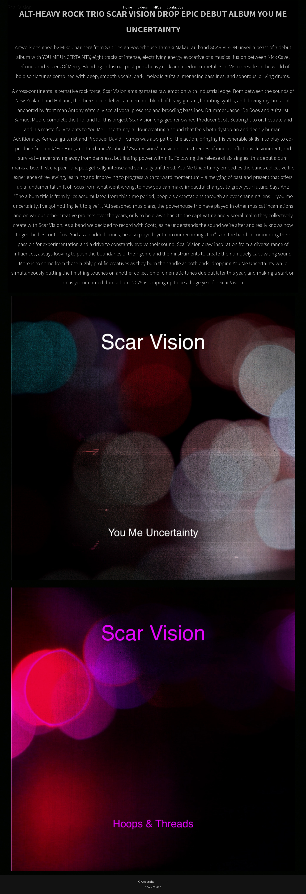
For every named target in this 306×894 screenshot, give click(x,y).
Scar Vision (20, 7)
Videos (143, 7)
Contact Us (175, 7)
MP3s (157, 7)
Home (127, 7)
